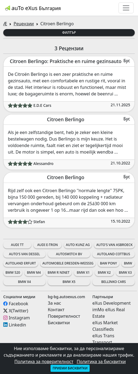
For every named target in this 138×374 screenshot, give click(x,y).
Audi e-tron (47, 244)
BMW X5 (68, 281)
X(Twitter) (18, 311)
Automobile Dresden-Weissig (67, 263)
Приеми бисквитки (70, 368)
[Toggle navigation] (126, 7)
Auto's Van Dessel (24, 254)
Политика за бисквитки (101, 361)
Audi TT (17, 244)
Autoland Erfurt (20, 263)
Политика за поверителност (43, 361)
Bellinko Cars (113, 281)
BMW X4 (24, 281)
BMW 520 (12, 272)
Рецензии (24, 24)
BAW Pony (108, 263)
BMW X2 (104, 272)
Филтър (69, 32)
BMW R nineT (58, 272)
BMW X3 (125, 272)
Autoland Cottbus (113, 254)
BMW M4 (34, 272)
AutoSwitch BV (69, 254)
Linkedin (17, 325)
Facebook (18, 304)
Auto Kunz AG (78, 244)
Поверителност (64, 316)
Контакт (56, 310)
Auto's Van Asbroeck (114, 244)
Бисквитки (59, 323)
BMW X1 (83, 272)
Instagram (19, 318)
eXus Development (111, 303)
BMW (128, 263)
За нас (54, 303)
